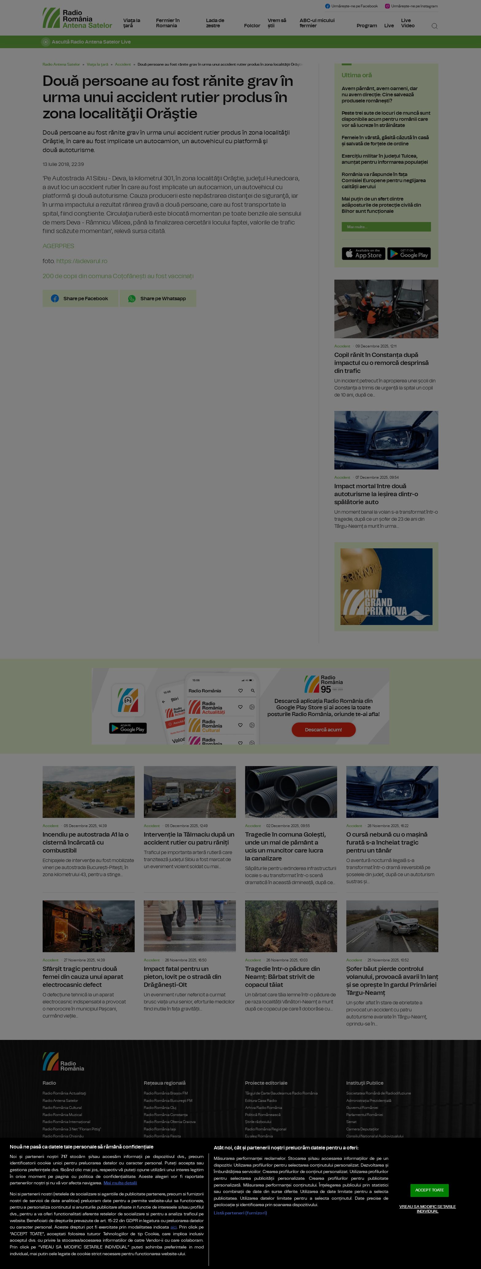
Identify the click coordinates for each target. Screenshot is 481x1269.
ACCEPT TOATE (429, 1190)
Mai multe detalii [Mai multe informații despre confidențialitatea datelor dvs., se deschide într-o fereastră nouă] (120, 1183)
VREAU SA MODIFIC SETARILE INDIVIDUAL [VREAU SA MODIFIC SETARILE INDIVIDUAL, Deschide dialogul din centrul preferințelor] (427, 1209)
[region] (240, 1203)
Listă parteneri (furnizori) (240, 1213)
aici (174, 1227)
